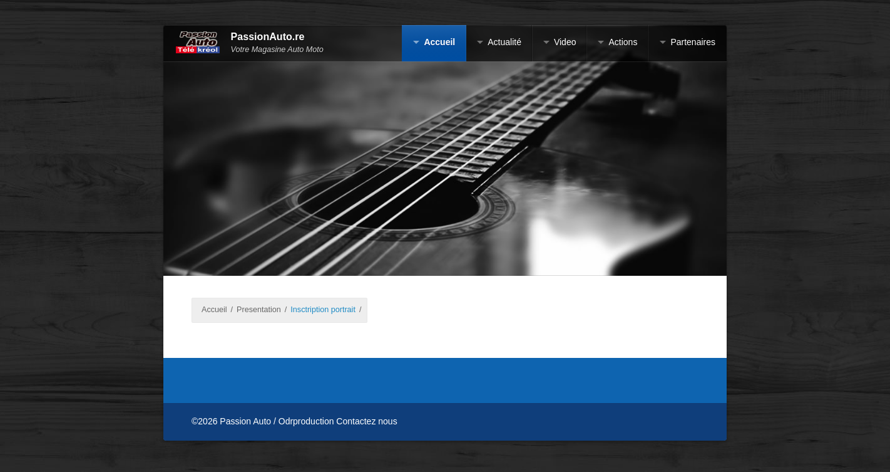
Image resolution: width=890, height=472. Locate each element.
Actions (622, 42)
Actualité (504, 42)
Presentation (259, 309)
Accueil (439, 42)
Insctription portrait (322, 309)
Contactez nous (366, 421)
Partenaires (692, 42)
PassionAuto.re (268, 36)
